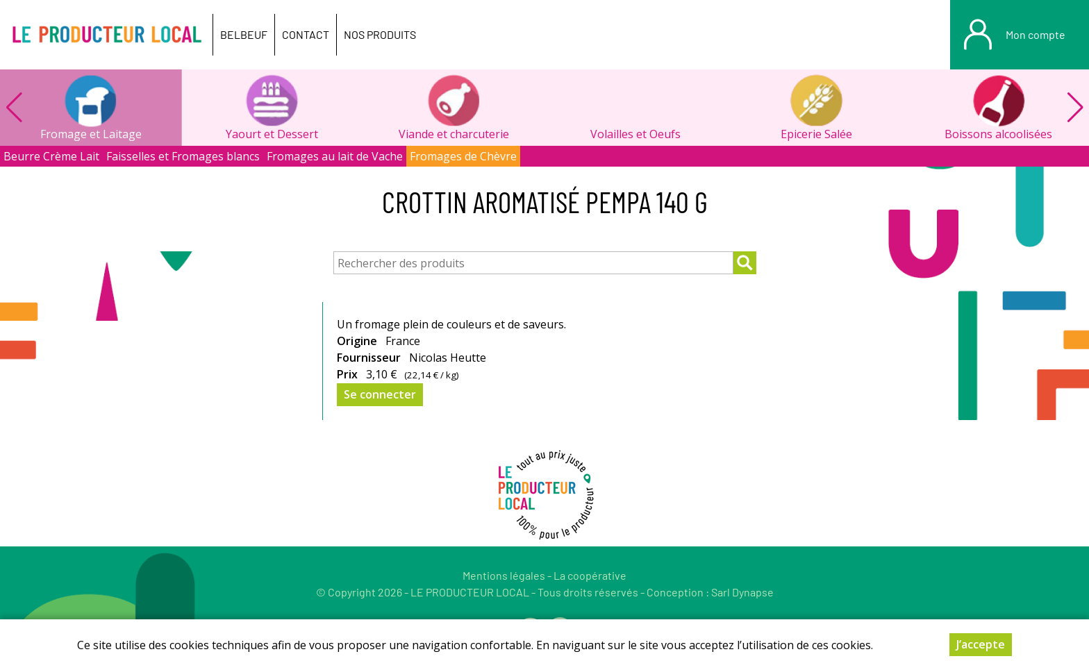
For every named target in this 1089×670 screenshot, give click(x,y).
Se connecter (380, 394)
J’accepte (980, 644)
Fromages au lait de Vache (335, 156)
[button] (1075, 107)
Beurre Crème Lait (51, 156)
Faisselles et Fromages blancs (183, 156)
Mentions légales (504, 575)
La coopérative (590, 575)
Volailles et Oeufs (635, 134)
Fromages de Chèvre (463, 156)
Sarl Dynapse (742, 591)
